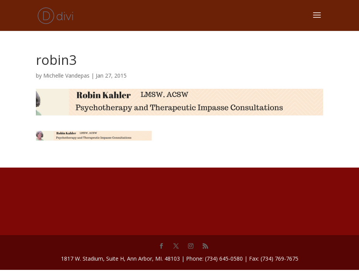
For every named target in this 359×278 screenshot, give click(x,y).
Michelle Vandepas (66, 75)
